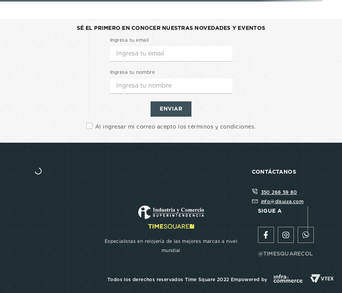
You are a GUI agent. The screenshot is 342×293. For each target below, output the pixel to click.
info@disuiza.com (282, 201)
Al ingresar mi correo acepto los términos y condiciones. (175, 127)
